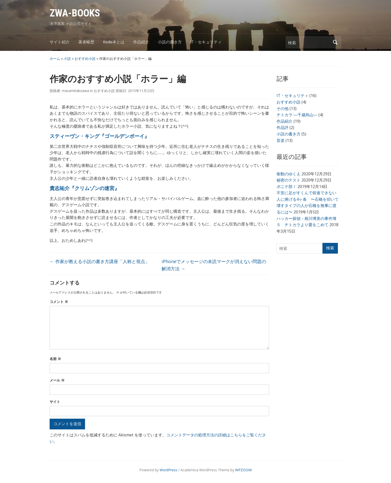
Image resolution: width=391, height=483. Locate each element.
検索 (335, 42)
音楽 (281, 140)
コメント (59, 301)
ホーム (55, 58)
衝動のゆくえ (288, 174)
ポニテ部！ (286, 186)
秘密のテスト (288, 180)
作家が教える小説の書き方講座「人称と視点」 (100, 261)
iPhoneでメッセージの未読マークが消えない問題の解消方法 (214, 265)
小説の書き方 (170, 42)
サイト (55, 401)
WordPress (168, 470)
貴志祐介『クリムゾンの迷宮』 (84, 188)
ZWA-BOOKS (75, 13)
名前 (55, 358)
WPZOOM (243, 470)
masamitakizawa (75, 90)
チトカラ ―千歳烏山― (297, 114)
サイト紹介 (60, 42)
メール (57, 380)
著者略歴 (86, 42)
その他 (283, 108)
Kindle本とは (113, 42)
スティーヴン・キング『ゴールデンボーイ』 (99, 136)
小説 (67, 58)
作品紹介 (141, 42)
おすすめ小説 (85, 58)
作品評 (283, 127)
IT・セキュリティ (206, 42)
